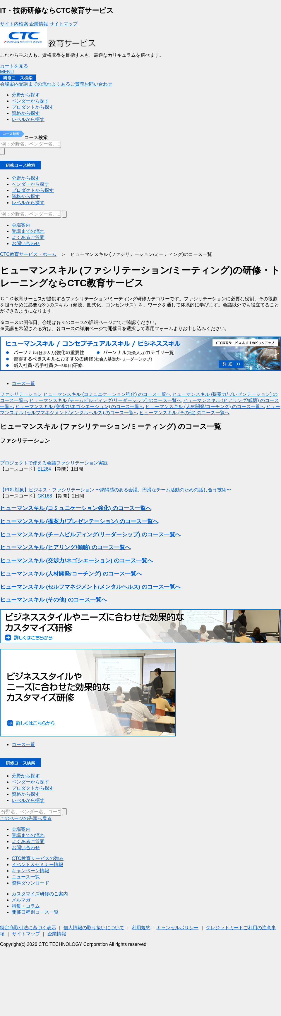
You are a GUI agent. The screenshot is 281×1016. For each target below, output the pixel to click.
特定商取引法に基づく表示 (28, 927)
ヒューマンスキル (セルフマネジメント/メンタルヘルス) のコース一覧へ (90, 587)
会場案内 (9, 84)
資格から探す (26, 196)
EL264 (44, 469)
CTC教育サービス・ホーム (28, 254)
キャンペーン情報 (30, 870)
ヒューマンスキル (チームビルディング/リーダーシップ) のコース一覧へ (105, 400)
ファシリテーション (21, 394)
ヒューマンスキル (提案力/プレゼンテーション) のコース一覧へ (79, 521)
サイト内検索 (14, 23)
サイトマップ (63, 23)
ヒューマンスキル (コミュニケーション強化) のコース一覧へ (107, 394)
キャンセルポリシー (177, 927)
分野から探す (26, 178)
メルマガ (21, 899)
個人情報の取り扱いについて (94, 927)
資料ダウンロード (30, 882)
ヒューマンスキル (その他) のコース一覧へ (184, 412)
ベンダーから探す (30, 184)
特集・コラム (26, 906)
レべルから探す (28, 800)
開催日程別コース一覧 (35, 912)
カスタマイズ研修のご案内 (40, 893)
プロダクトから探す (33, 190)
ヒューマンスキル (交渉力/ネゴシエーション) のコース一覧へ (79, 406)
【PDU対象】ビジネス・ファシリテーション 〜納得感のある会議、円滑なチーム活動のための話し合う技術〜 (115, 489)
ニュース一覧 (26, 876)
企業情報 (38, 23)
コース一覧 (23, 383)
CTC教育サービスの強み (38, 858)
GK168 (44, 495)
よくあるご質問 (68, 84)
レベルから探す (28, 202)
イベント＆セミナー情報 (37, 864)
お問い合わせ (98, 84)
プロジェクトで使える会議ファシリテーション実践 (54, 462)
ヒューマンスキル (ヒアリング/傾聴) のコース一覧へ (65, 547)
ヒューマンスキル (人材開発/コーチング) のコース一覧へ (205, 406)
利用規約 (141, 927)
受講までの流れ (35, 84)
